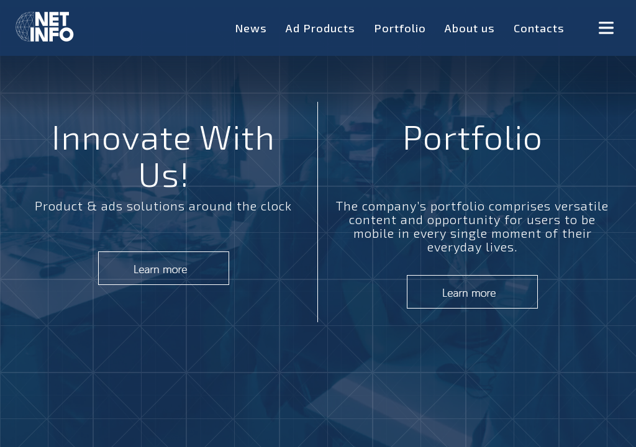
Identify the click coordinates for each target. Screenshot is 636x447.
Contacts (539, 28)
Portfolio (400, 28)
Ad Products (320, 28)
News (251, 28)
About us (470, 28)
